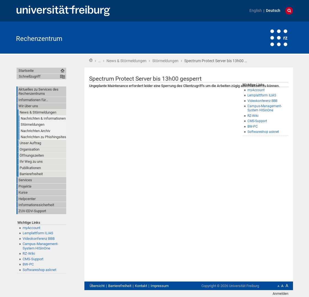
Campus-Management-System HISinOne (264, 108)
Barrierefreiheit (119, 286)
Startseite (90, 60)
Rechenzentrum (39, 39)
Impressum (160, 286)
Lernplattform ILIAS (261, 95)
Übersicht (97, 286)
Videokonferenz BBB (262, 101)
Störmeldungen (165, 61)
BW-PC (252, 126)
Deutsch (273, 10)
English (255, 10)
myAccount (256, 90)
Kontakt (141, 286)
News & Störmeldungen (126, 61)
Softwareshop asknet (263, 132)
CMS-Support (257, 121)
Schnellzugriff (30, 76)
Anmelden (280, 293)
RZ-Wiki (253, 116)
